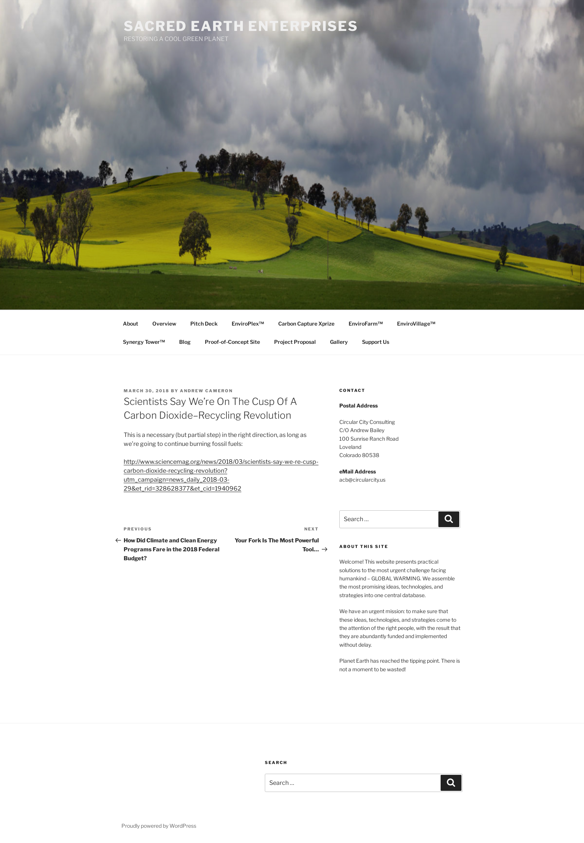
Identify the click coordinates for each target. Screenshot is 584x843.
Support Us (375, 342)
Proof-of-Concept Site (232, 342)
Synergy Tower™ (144, 342)
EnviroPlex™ (248, 323)
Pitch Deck (204, 323)
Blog (185, 342)
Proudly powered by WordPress (158, 826)
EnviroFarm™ (366, 323)
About (130, 323)
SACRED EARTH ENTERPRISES (241, 26)
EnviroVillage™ (416, 323)
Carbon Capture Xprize (306, 323)
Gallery (339, 342)
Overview (164, 323)
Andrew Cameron (206, 390)
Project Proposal (295, 342)
